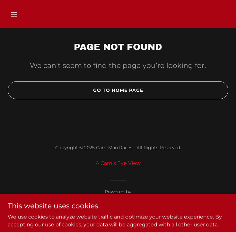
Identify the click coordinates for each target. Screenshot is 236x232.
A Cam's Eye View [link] (118, 163)
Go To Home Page (118, 90)
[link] (118, 200)
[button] (24, 14)
